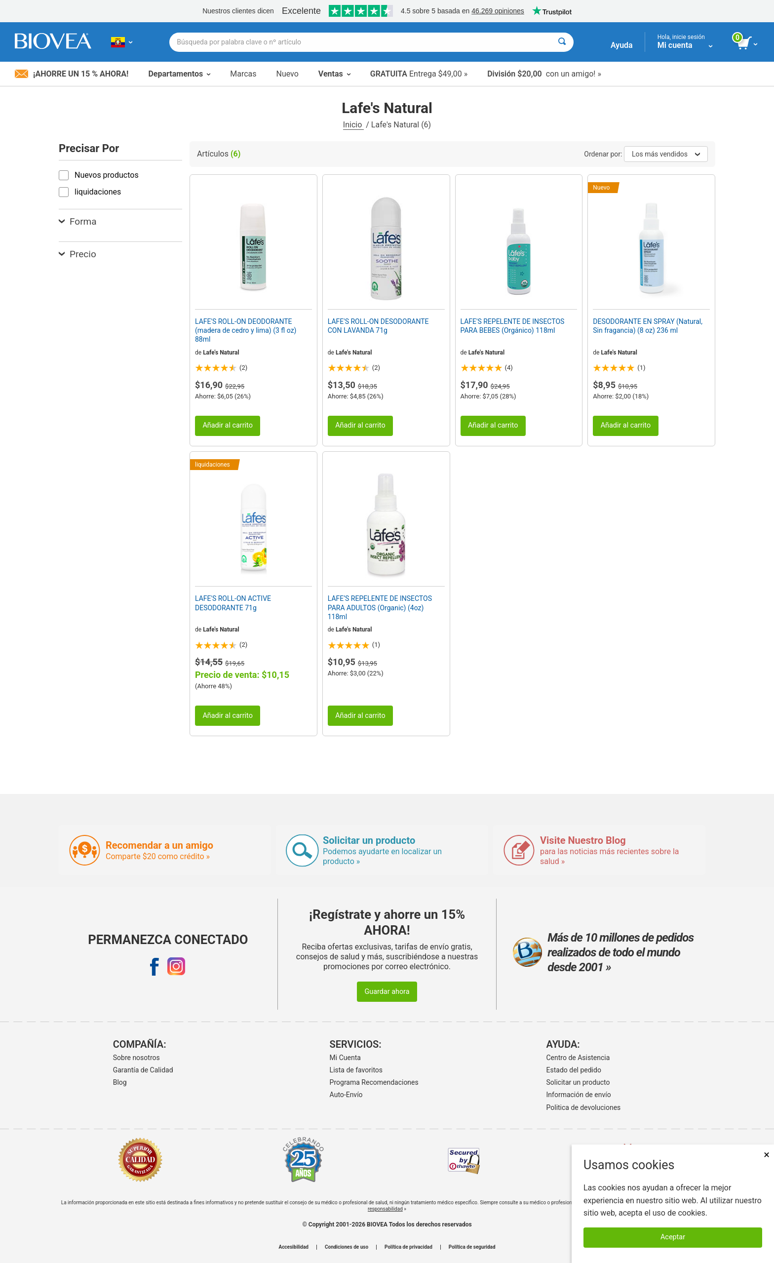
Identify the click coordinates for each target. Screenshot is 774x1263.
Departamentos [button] (179, 74)
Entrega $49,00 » (418, 74)
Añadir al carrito (227, 425)
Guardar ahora (386, 991)
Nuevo (287, 74)
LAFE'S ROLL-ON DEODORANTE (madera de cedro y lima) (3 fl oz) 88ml (245, 330)
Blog (120, 1082)
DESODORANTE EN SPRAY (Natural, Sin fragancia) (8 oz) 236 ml (647, 325)
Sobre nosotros (136, 1058)
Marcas (243, 74)
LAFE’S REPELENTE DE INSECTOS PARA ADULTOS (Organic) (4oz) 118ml (380, 607)
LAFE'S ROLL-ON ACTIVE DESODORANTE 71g (233, 602)
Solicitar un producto (578, 1082)
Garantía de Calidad (143, 1070)
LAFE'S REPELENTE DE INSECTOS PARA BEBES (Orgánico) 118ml (513, 325)
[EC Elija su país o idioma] (121, 42)
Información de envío (578, 1095)
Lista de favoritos (356, 1070)
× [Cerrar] (767, 1154)
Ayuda (622, 45)
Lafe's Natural (221, 352)
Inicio (353, 124)
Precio (77, 254)
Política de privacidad (408, 1247)
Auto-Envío (346, 1095)
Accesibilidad (293, 1247)
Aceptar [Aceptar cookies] (672, 1237)
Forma (78, 221)
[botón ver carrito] (748, 43)
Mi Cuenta (345, 1058)
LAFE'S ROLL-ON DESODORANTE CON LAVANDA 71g (378, 325)
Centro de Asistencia (578, 1058)
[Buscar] (562, 42)
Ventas (334, 74)
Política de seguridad (472, 1247)
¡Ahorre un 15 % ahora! (71, 74)
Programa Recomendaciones (374, 1082)
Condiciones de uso (346, 1247)
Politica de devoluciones (583, 1107)
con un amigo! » (544, 74)
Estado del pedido (573, 1070)
